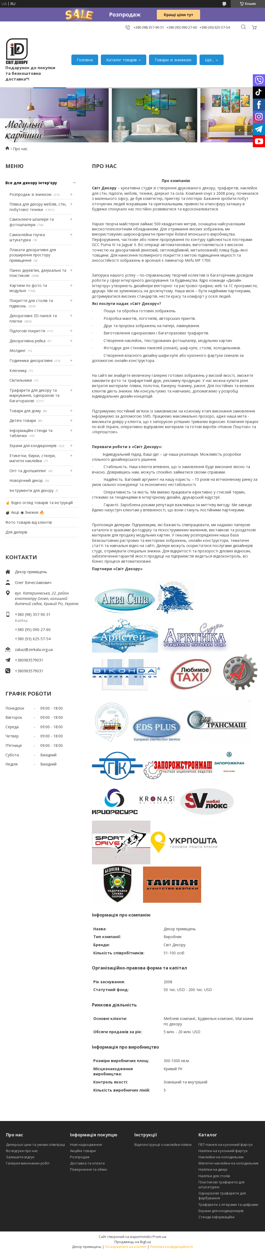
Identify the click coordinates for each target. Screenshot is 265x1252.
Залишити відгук (20, 1156)
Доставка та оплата (87, 1163)
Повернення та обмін (88, 1169)
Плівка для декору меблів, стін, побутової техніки (38, 207)
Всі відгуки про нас (22, 1150)
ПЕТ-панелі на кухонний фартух (225, 1144)
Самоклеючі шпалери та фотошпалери (31, 222)
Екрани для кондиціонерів (33, 445)
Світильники (20, 380)
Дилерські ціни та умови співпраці (35, 1144)
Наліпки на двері (212, 1169)
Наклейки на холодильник (221, 1156)
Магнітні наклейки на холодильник (228, 1163)
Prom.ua (159, 1236)
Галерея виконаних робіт (28, 1163)
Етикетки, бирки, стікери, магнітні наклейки (32, 458)
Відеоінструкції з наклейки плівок (163, 1144)
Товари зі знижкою (172, 59)
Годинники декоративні (30, 360)
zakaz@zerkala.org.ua (34, 649)
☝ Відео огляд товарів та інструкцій (39, 502)
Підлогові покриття (27, 330)
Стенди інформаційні (216, 1216)
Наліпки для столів (214, 1175)
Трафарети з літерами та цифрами (228, 1204)
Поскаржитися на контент (126, 1246)
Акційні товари (83, 1150)
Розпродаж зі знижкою (30, 194)
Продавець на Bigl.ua (132, 1241)
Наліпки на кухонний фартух (223, 1150)
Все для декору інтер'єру (31, 182)
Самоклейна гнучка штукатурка (27, 237)
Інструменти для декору (31, 490)
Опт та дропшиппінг (27, 470)
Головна (85, 59)
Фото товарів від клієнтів (28, 522)
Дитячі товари (22, 420)
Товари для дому (25, 410)
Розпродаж (80, 1156)
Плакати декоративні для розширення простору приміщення (32, 255)
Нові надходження (86, 1144)
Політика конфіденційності (171, 1246)
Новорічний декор (26, 480)
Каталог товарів (121, 59)
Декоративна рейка (27, 340)
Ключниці (18, 370)
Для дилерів (16, 532)
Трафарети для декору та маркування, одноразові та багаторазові (34, 395)
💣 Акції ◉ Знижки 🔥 (24, 512)
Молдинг (17, 350)
